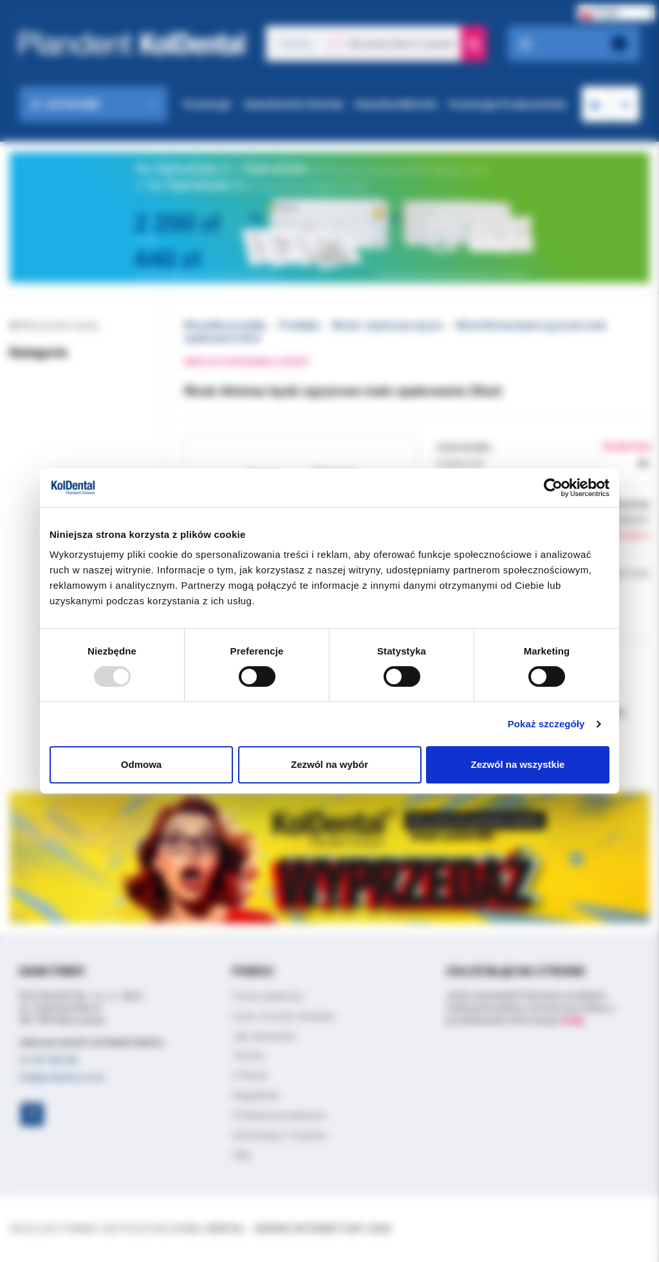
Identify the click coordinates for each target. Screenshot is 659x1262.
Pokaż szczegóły (546, 723)
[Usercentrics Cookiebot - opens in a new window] (553, 487)
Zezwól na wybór (329, 764)
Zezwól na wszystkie (518, 764)
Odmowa (141, 764)
